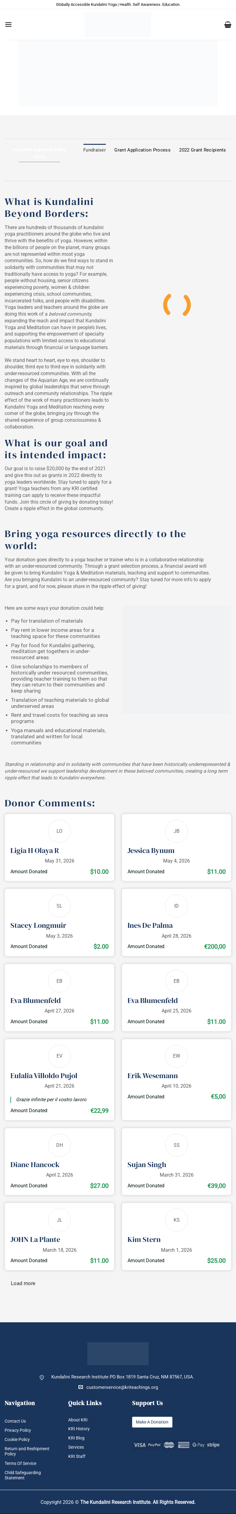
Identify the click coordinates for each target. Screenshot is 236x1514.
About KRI (78, 1420)
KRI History (79, 1429)
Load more (23, 1283)
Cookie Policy (19, 1439)
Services (77, 1447)
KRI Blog (76, 1438)
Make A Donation (153, 1422)
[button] (8, 24)
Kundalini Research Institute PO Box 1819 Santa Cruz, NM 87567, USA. (122, 1377)
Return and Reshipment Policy (28, 1452)
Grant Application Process (142, 150)
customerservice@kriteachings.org (118, 1387)
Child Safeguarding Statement (24, 1475)
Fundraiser (94, 150)
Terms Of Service (22, 1463)
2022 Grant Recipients (202, 150)
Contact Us (16, 1421)
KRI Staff (77, 1456)
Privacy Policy (19, 1430)
